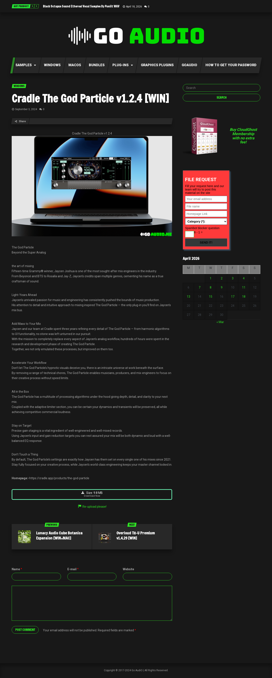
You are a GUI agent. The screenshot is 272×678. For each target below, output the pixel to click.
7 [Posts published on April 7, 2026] (199, 287)
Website (128, 570)
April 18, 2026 (134, 6)
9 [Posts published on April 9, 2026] (221, 287)
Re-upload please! (92, 507)
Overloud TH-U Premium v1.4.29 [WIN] (135, 536)
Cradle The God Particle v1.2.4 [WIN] (90, 98)
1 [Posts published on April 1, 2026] (210, 278)
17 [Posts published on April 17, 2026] (232, 296)
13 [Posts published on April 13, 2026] (188, 296)
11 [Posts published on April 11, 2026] (243, 287)
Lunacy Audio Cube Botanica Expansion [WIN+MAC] (59, 536)
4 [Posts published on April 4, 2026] (244, 278)
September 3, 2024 (26, 109)
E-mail (73, 570)
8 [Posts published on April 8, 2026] (210, 287)
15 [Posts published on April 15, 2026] (210, 296)
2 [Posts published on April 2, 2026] (221, 278)
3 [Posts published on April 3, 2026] (233, 278)
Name (17, 570)
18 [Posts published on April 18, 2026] (243, 296)
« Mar (220, 322)
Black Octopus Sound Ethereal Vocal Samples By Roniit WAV (81, 6)
